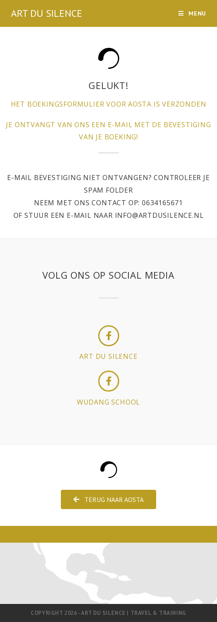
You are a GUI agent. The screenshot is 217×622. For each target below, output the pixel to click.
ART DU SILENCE (46, 13)
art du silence (108, 356)
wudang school (108, 402)
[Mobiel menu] (192, 13)
